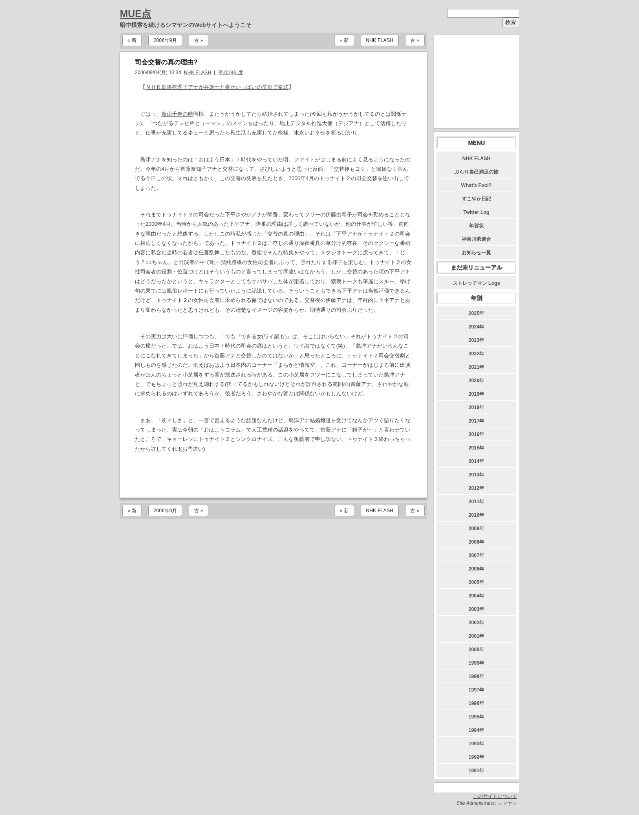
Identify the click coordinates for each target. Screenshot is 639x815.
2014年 (477, 461)
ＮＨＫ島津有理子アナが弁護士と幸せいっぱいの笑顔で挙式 (217, 87)
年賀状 (476, 226)
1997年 (477, 690)
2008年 (477, 542)
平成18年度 (230, 72)
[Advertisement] (273, 475)
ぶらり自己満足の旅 (476, 172)
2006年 (477, 569)
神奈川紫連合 (476, 239)
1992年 (477, 757)
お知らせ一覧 (476, 253)
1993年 (477, 744)
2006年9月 (165, 40)
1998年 (477, 676)
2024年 (477, 327)
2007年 (477, 555)
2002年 (477, 623)
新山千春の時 (177, 114)
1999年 (477, 663)
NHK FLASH (379, 40)
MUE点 (135, 13)
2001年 (477, 636)
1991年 (477, 770)
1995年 (477, 717)
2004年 (477, 596)
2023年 (477, 340)
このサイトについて (495, 796)
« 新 (132, 40)
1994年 (477, 730)
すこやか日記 (476, 199)
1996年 (477, 703)
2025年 (477, 313)
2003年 (477, 609)
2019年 (477, 394)
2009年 (477, 528)
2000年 (477, 649)
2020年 (477, 380)
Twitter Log (476, 212)
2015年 (477, 448)
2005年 (477, 582)
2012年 (477, 488)
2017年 (477, 421)
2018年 (477, 407)
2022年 (477, 354)
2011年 (477, 501)
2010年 (477, 515)
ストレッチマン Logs (476, 283)
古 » (198, 40)
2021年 (477, 367)
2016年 (477, 434)
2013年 (477, 475)
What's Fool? (476, 185)
